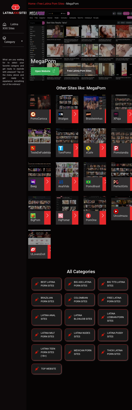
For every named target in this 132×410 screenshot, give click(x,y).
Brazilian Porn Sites (47, 299)
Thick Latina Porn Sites (115, 352)
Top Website (48, 368)
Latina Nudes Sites (82, 335)
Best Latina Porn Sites (48, 284)
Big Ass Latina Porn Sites (82, 284)
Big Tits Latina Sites (116, 284)
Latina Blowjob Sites (83, 317)
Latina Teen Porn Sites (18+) (48, 352)
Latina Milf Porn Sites (48, 335)
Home (31, 3)
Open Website (45, 71)
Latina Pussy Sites (115, 335)
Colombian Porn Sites (81, 299)
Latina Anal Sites (48, 317)
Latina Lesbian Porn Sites (115, 317)
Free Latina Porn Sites (50, 3)
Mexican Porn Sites (82, 352)
